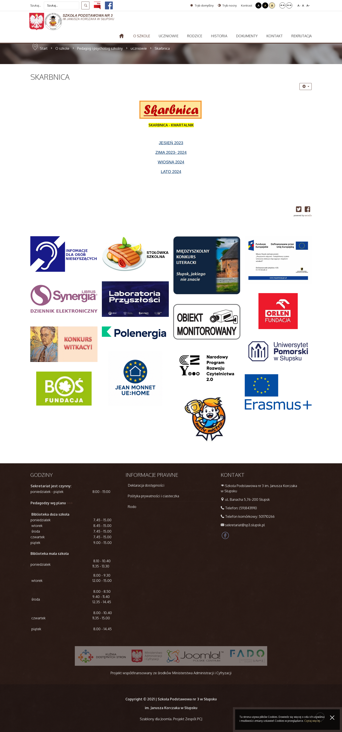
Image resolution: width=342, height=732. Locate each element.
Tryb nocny (227, 5)
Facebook (225, 535)
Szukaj (85, 5)
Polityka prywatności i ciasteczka (153, 496)
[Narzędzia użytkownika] (305, 86)
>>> (70, 503)
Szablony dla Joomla (155, 719)
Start (44, 48)
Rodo (132, 506)
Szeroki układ (289, 5)
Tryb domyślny (202, 5)
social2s (308, 215)
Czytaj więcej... (313, 720)
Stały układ (282, 5)
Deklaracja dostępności (146, 485)
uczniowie (139, 48)
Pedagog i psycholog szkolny (100, 48)
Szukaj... (35, 5)
